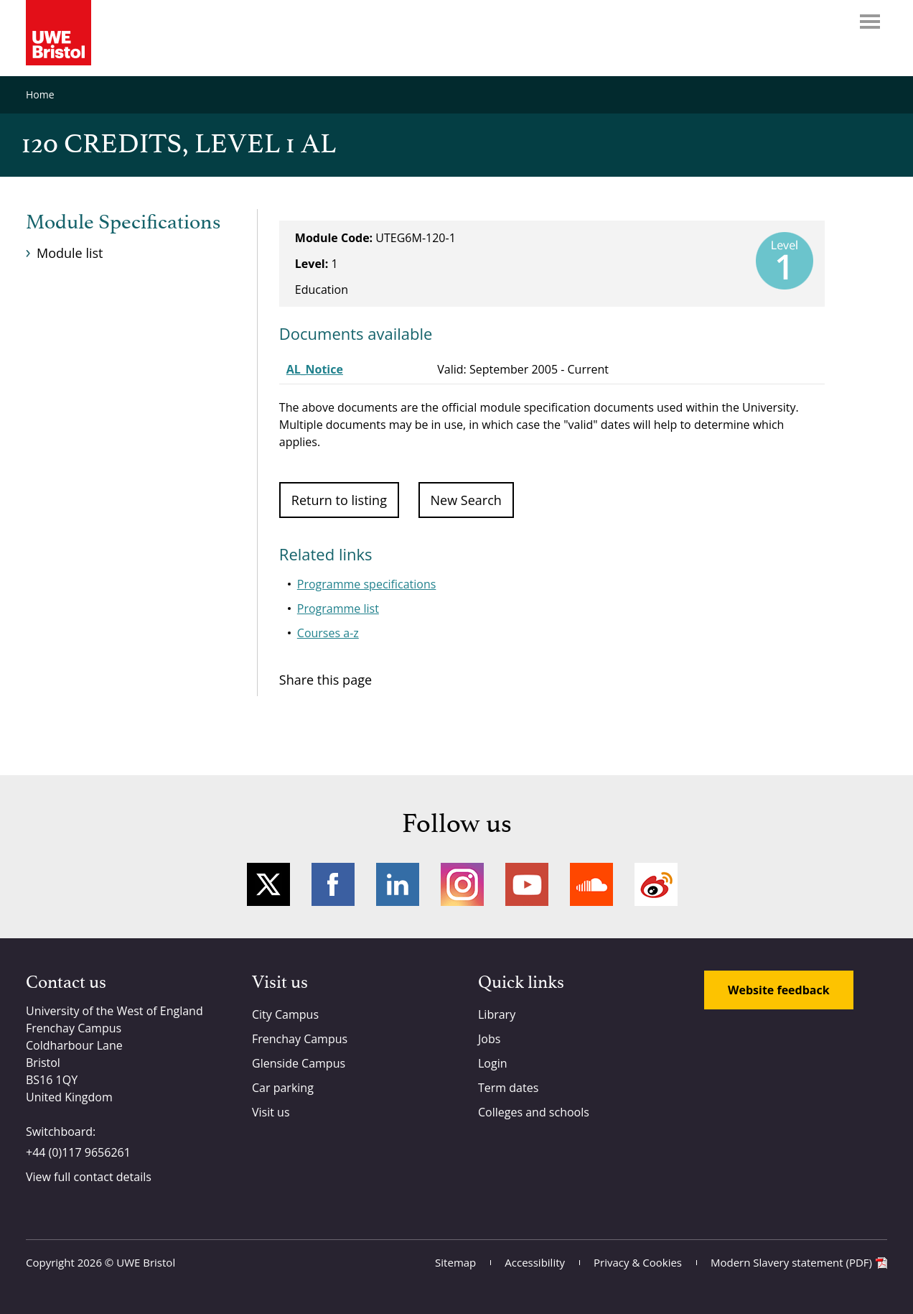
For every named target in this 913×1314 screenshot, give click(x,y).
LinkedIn (397, 884)
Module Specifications (123, 222)
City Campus (285, 1014)
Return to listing (339, 500)
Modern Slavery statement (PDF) (791, 1262)
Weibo (656, 884)
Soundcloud (591, 884)
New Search (466, 500)
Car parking (283, 1088)
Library (496, 1014)
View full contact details (88, 1177)
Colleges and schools (533, 1112)
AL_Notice (314, 369)
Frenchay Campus (299, 1039)
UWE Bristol (145, 1262)
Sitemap (455, 1262)
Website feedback (779, 990)
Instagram (462, 884)
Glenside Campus (298, 1063)
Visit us (271, 1112)
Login (492, 1063)
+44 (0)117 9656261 (78, 1152)
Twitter (268, 884)
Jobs (489, 1039)
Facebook (333, 884)
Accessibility (535, 1262)
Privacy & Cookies (638, 1262)
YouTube (526, 884)
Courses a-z (328, 633)
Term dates (508, 1088)
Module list (70, 253)
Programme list (338, 608)
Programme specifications (366, 584)
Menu (870, 21)
